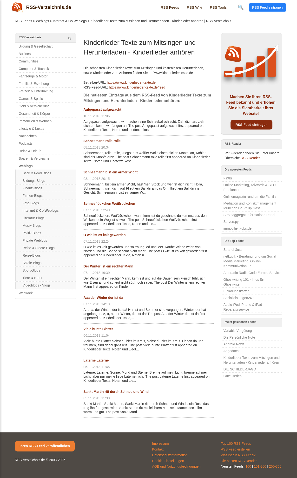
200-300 (275, 466)
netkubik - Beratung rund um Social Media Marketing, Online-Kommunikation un (250, 261)
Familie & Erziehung (34, 84)
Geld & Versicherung (34, 106)
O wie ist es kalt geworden (105, 235)
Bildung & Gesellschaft (36, 46)
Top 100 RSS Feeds (236, 443)
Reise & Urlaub (30, 151)
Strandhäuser (234, 250)
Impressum (160, 443)
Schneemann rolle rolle (102, 141)
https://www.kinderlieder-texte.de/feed (137, 87)
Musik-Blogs (32, 225)
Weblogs (42, 21)
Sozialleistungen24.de (240, 298)
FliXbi (228, 178)
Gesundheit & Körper (34, 114)
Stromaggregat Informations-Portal (249, 215)
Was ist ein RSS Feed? (238, 455)
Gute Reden (233, 376)
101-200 (260, 466)
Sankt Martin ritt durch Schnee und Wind (116, 392)
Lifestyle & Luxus (31, 128)
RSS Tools (218, 7)
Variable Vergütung (238, 331)
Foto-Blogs (31, 203)
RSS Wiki (194, 7)
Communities (29, 61)
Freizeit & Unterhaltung (36, 91)
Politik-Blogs (32, 233)
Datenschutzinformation (170, 455)
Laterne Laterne (96, 360)
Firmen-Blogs (33, 196)
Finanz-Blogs (32, 188)
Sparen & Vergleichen (35, 158)
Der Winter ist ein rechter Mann (108, 266)
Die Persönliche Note (239, 337)
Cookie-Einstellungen (168, 461)
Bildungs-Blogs (34, 181)
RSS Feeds (170, 7)
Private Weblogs (35, 240)
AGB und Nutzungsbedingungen (176, 466)
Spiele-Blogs (32, 263)
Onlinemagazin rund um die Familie (250, 196)
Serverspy (231, 222)
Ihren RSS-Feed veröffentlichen (45, 446)
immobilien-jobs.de (238, 228)
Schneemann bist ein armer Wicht (111, 172)
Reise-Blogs (32, 255)
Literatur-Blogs (34, 218)
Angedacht (232, 351)
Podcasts (26, 143)
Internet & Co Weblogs (70, 21)
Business (26, 54)
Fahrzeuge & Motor (33, 76)
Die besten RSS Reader (239, 461)
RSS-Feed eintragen (251, 125)
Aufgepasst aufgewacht (102, 109)
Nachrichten (28, 136)
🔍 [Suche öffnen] (241, 7)
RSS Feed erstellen (235, 449)
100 (248, 466)
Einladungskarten (237, 291)
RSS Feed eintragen (267, 7)
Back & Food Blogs (37, 173)
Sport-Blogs (31, 270)
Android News (234, 344)
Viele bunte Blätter (98, 329)
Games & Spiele (31, 99)
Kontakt (158, 449)
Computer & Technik (34, 69)
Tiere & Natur (33, 278)
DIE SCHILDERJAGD (240, 369)
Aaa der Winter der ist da (103, 298)
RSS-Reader (250, 158)
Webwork (26, 293)
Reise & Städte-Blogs (39, 248)
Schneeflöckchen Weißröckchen (109, 203)
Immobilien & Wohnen (35, 121)
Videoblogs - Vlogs (37, 285)
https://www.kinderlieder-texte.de (131, 82)
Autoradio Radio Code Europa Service (252, 273)
